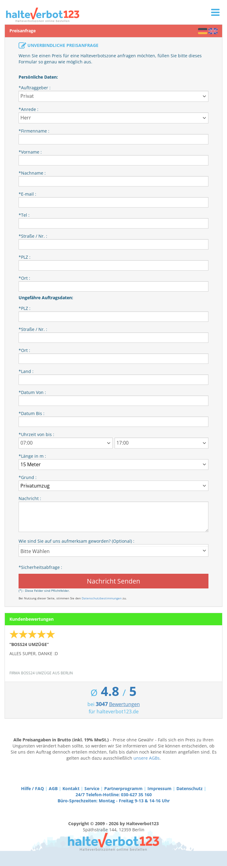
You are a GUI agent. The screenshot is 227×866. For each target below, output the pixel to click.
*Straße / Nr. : (33, 236)
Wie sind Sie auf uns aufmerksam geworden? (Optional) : (76, 541)
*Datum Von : (32, 392)
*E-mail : (27, 194)
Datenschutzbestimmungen (102, 598)
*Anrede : (28, 109)
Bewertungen (124, 704)
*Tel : (24, 215)
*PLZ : (24, 257)
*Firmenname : (34, 131)
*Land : (26, 371)
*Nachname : (32, 173)
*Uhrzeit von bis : (36, 434)
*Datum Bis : (31, 413)
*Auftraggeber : (35, 88)
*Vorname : (30, 152)
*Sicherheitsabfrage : (40, 567)
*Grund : (28, 477)
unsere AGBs (146, 758)
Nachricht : (30, 498)
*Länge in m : (32, 456)
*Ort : (24, 278)
